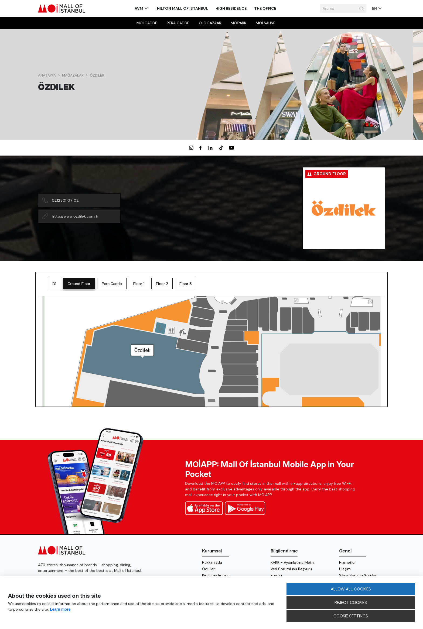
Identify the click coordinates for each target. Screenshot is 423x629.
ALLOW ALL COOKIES (351, 589)
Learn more (60, 609)
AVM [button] (139, 8)
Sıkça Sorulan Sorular (358, 575)
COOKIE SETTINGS (350, 616)
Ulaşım (345, 568)
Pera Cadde (178, 22)
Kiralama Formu (216, 575)
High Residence (231, 8)
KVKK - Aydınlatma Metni (293, 562)
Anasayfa (47, 75)
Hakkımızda (212, 562)
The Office (265, 8)
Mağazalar (73, 75)
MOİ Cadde (147, 22)
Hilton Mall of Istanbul (182, 8)
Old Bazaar (210, 22)
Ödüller (208, 568)
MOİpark (238, 22)
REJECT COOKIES (351, 602)
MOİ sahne (265, 22)
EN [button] (375, 8)
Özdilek (97, 75)
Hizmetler (347, 562)
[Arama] (339, 8)
